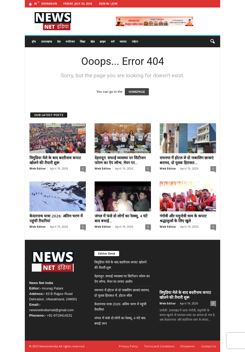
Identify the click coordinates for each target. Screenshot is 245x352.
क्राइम (103, 41)
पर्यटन (135, 41)
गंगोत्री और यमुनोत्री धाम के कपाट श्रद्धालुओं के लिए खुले (183, 218)
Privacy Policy (128, 346)
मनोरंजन (70, 41)
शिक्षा (82, 41)
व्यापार (123, 41)
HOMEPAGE (137, 91)
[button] (212, 41)
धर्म (112, 41)
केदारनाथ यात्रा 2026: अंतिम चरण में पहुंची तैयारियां (56, 218)
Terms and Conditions (159, 346)
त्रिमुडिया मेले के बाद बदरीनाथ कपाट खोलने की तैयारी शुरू (55, 160)
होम (34, 41)
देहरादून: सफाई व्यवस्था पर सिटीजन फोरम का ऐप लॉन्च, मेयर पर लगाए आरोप (122, 279)
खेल (92, 41)
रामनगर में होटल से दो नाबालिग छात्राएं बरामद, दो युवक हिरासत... (186, 160)
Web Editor (37, 168)
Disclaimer (187, 346)
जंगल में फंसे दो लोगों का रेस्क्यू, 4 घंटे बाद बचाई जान (120, 320)
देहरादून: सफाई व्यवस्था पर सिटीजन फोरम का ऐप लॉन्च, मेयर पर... (120, 160)
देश (58, 41)
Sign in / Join (108, 3)
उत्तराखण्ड (46, 41)
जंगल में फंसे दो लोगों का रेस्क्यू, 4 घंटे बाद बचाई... (121, 218)
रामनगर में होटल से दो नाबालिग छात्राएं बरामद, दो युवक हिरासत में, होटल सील (122, 292)
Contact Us (208, 346)
